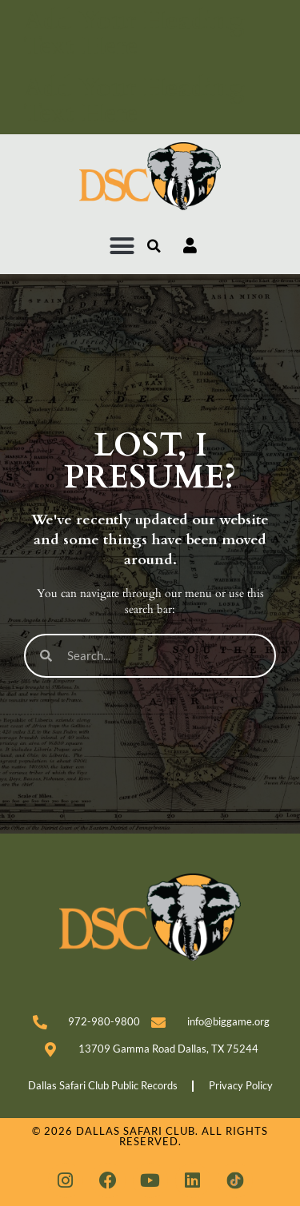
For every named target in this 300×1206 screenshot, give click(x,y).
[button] (122, 246)
